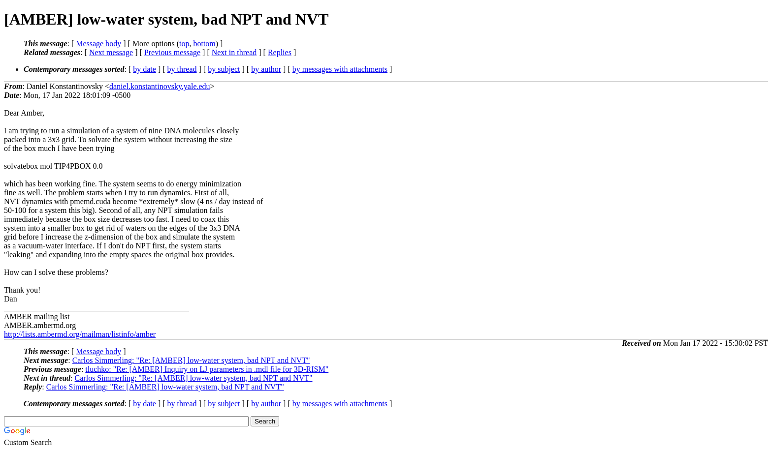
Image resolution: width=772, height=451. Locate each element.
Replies (279, 52)
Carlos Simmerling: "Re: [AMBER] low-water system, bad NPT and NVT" (191, 360)
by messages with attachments (339, 69)
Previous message (172, 52)
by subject (224, 69)
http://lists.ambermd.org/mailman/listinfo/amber (80, 334)
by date (144, 69)
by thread (182, 69)
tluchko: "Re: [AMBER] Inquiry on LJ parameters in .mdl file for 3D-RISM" (206, 369)
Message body (98, 43)
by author (266, 69)
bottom (204, 43)
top (184, 43)
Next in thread (234, 52)
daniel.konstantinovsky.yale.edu (159, 86)
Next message (111, 52)
